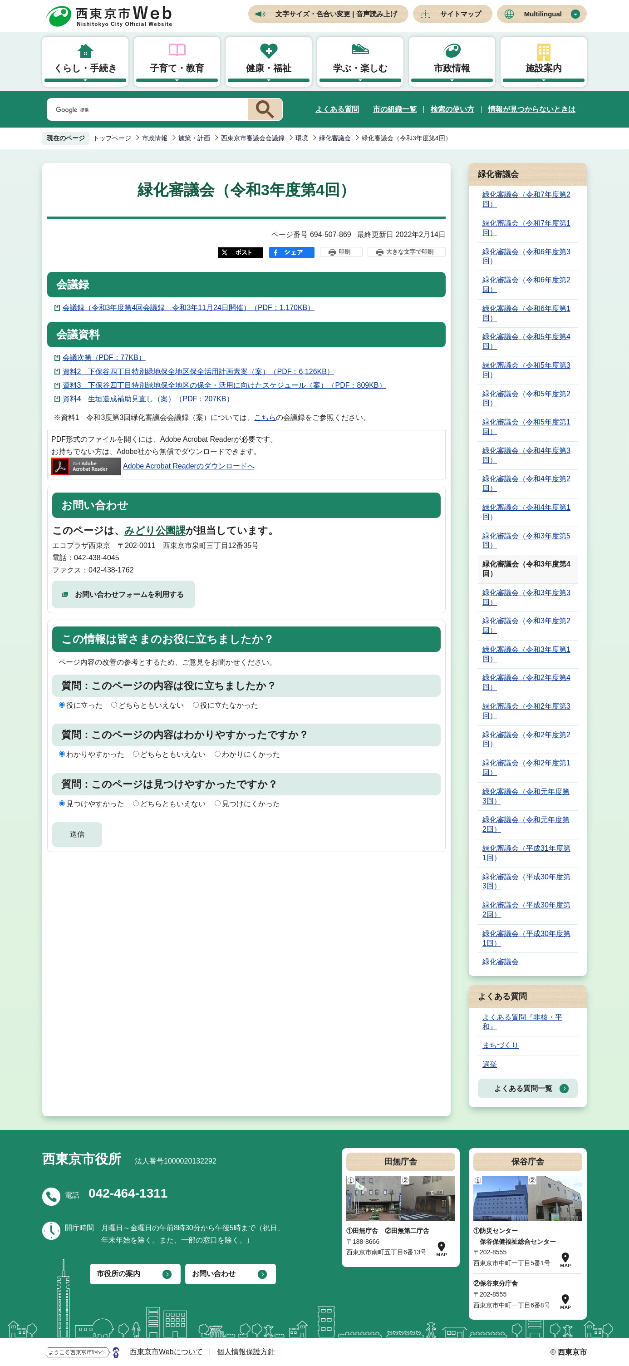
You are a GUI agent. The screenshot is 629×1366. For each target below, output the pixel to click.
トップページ (112, 138)
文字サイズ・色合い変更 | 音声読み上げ (336, 14)
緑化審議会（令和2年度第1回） (526, 767)
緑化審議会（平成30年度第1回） (526, 938)
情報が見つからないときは (531, 109)
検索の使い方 (452, 109)
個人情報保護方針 (246, 1352)
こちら (265, 417)
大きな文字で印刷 (409, 251)
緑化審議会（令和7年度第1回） (526, 228)
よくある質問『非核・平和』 (522, 1022)
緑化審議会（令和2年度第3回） (526, 711)
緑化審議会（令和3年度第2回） (526, 625)
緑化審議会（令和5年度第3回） (526, 370)
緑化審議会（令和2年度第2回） (526, 739)
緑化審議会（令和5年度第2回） (526, 398)
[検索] (146, 110)
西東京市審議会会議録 (253, 138)
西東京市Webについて (166, 1352)
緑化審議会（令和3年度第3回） (526, 597)
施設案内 (544, 68)
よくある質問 (337, 109)
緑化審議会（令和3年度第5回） (526, 540)
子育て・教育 (177, 68)
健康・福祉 (268, 68)
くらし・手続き (85, 68)
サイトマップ (460, 14)
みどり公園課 (155, 530)
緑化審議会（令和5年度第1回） (526, 426)
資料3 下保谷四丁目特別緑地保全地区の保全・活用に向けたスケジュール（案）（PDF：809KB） (224, 385)
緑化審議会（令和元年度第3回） (526, 796)
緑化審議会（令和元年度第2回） (526, 824)
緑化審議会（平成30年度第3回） (526, 881)
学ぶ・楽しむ (360, 68)
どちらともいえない (151, 705)
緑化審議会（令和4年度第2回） (526, 483)
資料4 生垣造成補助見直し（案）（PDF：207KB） (148, 399)
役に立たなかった (229, 705)
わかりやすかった (95, 754)
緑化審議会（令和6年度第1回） (526, 313)
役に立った (84, 705)
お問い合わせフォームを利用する (129, 594)
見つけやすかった (95, 804)
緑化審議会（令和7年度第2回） (526, 199)
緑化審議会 (335, 138)
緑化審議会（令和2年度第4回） (526, 682)
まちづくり (500, 1045)
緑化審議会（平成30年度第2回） (526, 909)
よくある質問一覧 (523, 1088)
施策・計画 (194, 138)
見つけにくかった (251, 804)
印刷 (344, 251)
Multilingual (543, 14)
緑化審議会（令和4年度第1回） (526, 512)
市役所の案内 (118, 1273)
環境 (301, 138)
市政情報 (452, 68)
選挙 (489, 1064)
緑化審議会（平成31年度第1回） (526, 853)
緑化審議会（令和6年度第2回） (526, 284)
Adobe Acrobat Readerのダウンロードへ (153, 466)
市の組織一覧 (395, 109)
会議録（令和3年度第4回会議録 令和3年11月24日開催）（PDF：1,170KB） (189, 307)
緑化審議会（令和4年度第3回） (526, 455)
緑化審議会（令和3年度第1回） (526, 654)
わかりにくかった (251, 754)
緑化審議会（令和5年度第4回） (526, 341)
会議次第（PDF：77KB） (104, 357)
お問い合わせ (214, 1273)
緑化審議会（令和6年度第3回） (526, 256)
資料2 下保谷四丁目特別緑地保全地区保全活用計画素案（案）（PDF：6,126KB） (198, 371)
